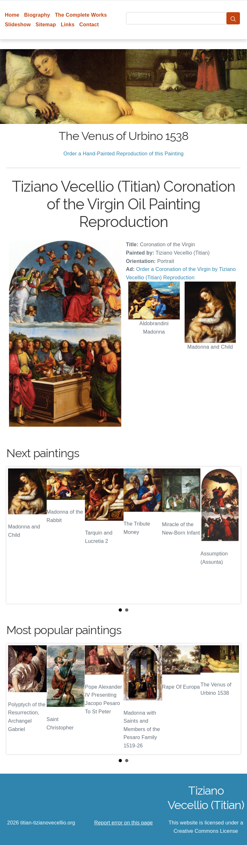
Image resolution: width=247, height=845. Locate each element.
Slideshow (18, 24)
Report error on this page (123, 822)
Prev (16, 535)
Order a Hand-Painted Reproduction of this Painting (123, 153)
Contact (89, 24)
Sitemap (46, 24)
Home (12, 15)
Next (230, 535)
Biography (37, 15)
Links (68, 24)
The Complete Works (81, 15)
